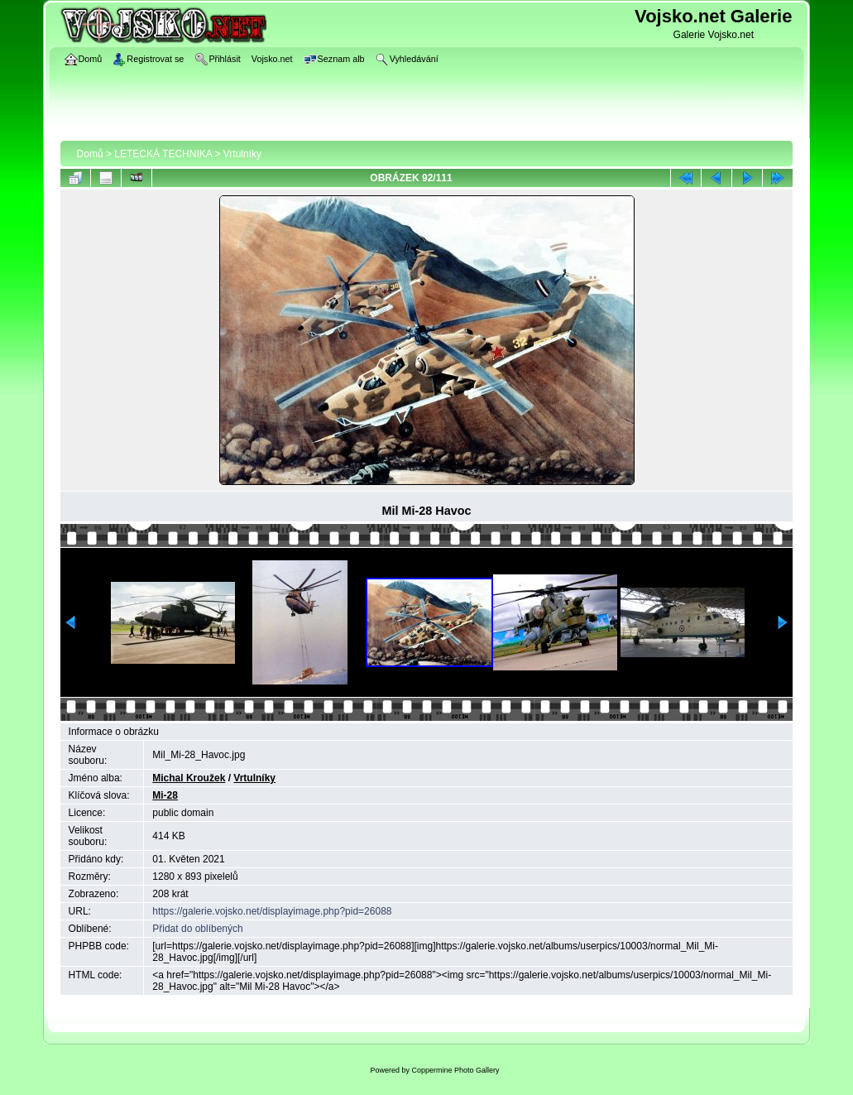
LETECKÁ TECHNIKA (163, 154)
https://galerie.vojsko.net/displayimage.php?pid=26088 (271, 911)
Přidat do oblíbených (197, 928)
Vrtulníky (242, 154)
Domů (90, 154)
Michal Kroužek (188, 778)
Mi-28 (165, 795)
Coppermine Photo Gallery (455, 1070)
